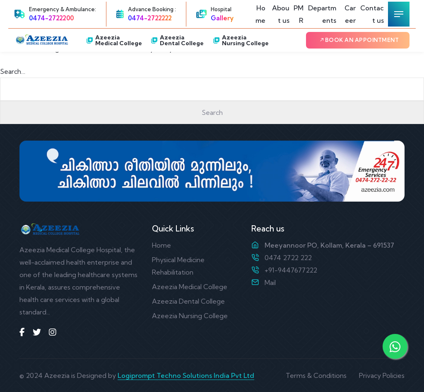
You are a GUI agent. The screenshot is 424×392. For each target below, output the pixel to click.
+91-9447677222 (291, 270)
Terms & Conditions (316, 375)
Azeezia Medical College (114, 40)
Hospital (221, 9)
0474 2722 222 (288, 257)
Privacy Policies (382, 375)
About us (280, 14)
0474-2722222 (150, 18)
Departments (322, 14)
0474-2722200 (51, 18)
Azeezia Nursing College (241, 40)
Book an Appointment (359, 40)
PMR (299, 14)
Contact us (372, 14)
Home (260, 14)
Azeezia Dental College (177, 40)
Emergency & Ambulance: (62, 9)
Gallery (222, 18)
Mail (270, 282)
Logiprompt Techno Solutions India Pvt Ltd (186, 375)
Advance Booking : (152, 9)
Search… (12, 71)
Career (350, 14)
